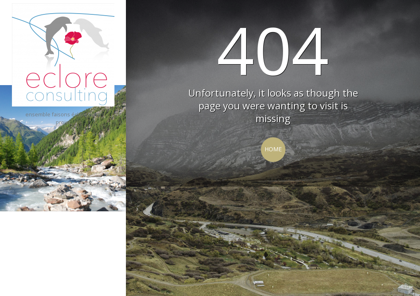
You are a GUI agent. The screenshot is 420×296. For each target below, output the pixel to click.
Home (273, 149)
